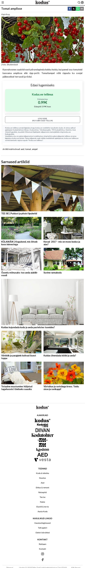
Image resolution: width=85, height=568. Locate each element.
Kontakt (42, 549)
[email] (82, 9)
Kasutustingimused (42, 523)
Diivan (26, 130)
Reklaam (42, 544)
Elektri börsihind (43, 532)
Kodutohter (34, 130)
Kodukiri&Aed (18, 130)
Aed (74, 130)
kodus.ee (38, 128)
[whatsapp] (78, 9)
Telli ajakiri (42, 528)
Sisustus (42, 478)
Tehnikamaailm (45, 130)
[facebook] (70, 9)
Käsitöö (69, 130)
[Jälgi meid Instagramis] (42, 554)
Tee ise (42, 497)
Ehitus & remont (42, 487)
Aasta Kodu (42, 511)
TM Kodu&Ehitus (58, 130)
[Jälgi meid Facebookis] (42, 559)
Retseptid (42, 492)
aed (22, 149)
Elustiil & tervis (42, 506)
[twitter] (74, 9)
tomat (28, 149)
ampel (35, 149)
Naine (42, 502)
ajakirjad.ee (59, 138)
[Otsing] (78, 2)
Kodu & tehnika (42, 473)
